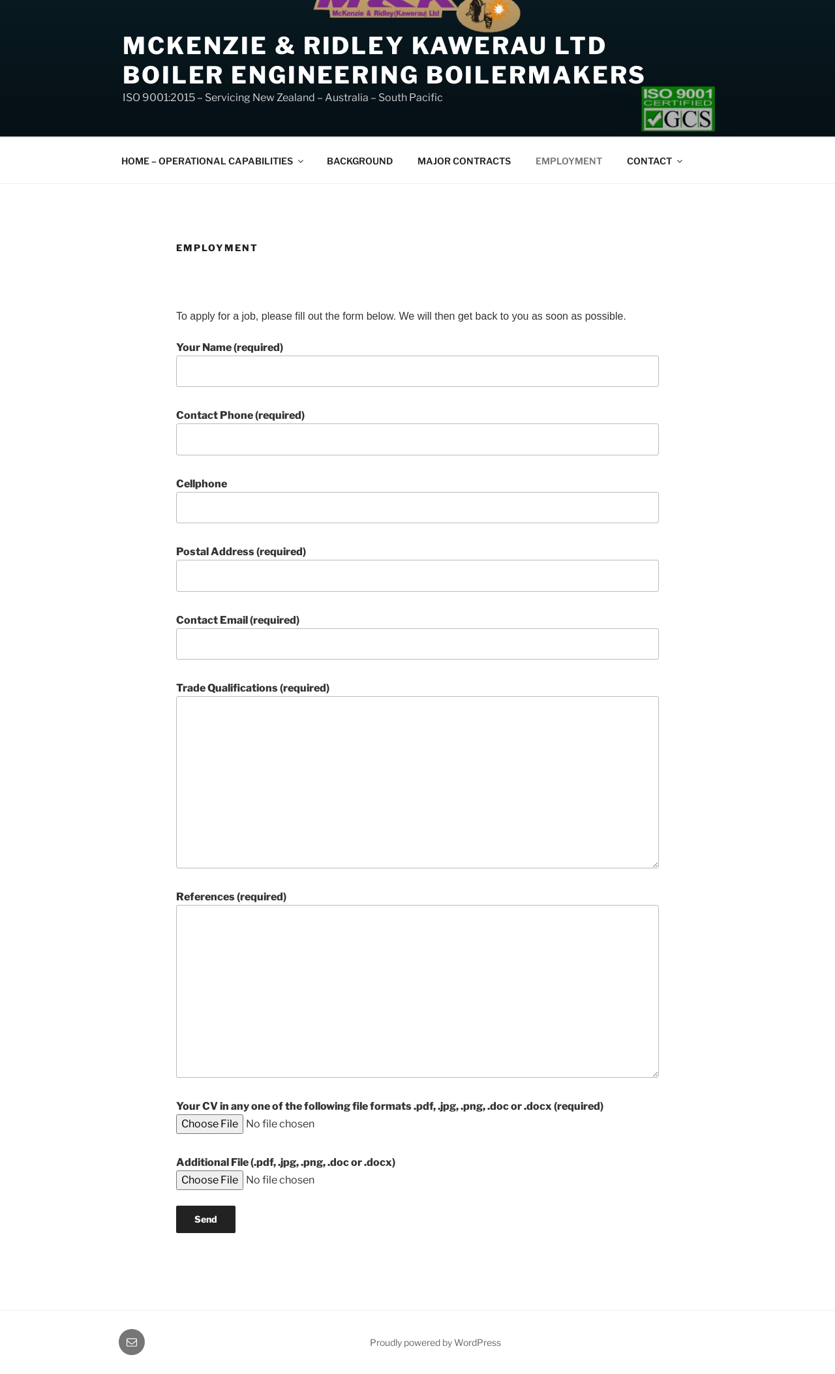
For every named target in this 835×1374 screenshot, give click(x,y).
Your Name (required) (417, 364)
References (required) (417, 984)
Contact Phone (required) (417, 432)
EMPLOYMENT (569, 160)
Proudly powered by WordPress (435, 1342)
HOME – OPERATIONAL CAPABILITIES (213, 160)
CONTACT (655, 160)
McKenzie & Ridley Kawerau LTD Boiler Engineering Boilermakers (384, 60)
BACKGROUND (360, 160)
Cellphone (417, 500)
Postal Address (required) (417, 568)
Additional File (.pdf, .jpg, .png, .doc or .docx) (298, 1171)
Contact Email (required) (417, 637)
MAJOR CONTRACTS (464, 160)
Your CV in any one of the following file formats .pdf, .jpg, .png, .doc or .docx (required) (389, 1115)
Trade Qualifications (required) (417, 775)
